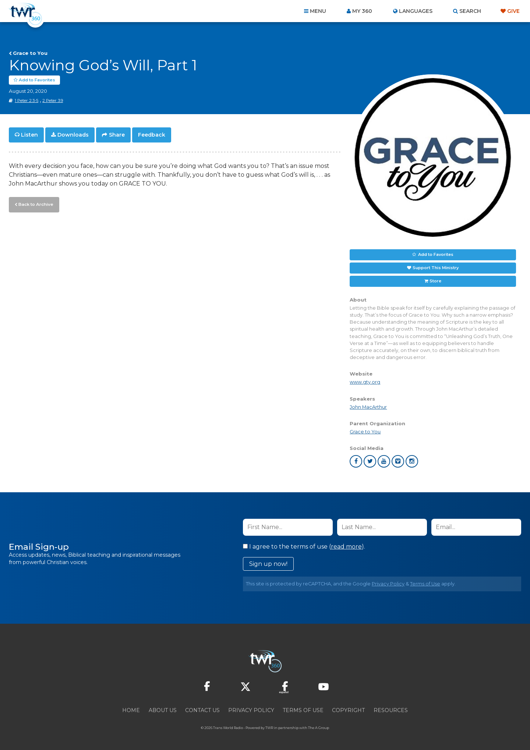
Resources (391, 710)
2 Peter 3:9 (52, 100)
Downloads (73, 134)
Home (131, 710)
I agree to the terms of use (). (304, 546)
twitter (370, 461)
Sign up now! (268, 563)
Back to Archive (35, 203)
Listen (29, 134)
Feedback (151, 134)
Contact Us (202, 710)
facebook (356, 461)
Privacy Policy (388, 584)
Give (513, 11)
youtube (384, 461)
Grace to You (30, 53)
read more (346, 546)
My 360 (362, 11)
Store (435, 281)
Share (117, 134)
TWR (269, 728)
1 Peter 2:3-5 (26, 100)
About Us (163, 710)
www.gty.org (365, 382)
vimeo (398, 461)
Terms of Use (425, 584)
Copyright (348, 710)
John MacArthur (368, 406)
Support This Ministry (436, 267)
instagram (412, 461)
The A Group (318, 728)
